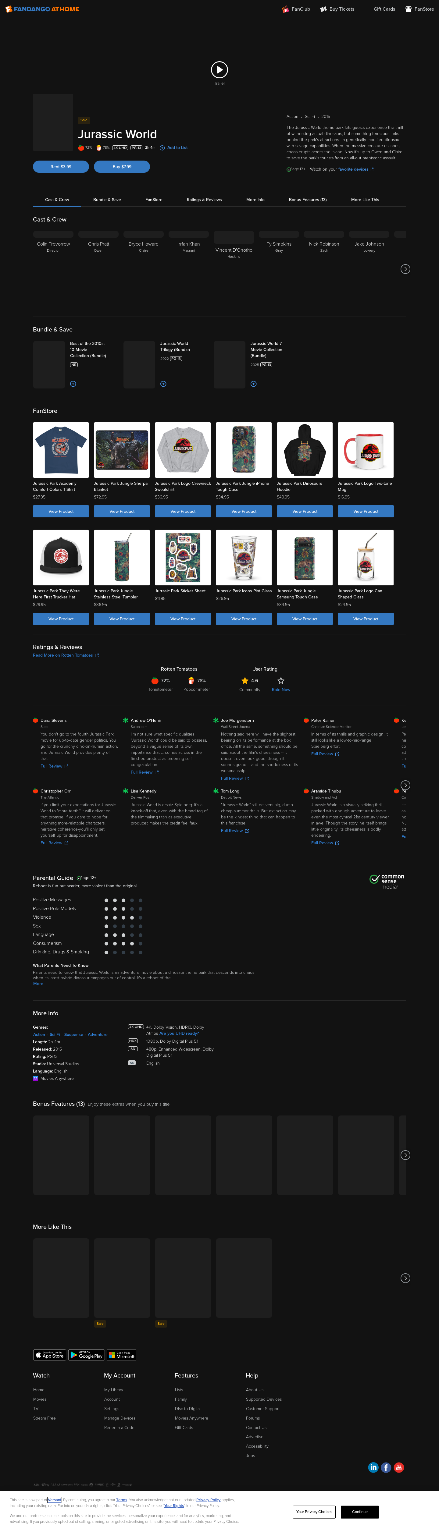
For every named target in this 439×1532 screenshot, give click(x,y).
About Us (254, 1389)
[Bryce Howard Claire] (143, 269)
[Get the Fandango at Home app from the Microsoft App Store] (122, 1354)
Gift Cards (184, 1427)
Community (249, 689)
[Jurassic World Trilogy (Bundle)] (184, 347)
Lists (179, 1389)
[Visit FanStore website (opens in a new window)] (419, 9)
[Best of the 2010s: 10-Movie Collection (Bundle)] (94, 350)
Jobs (250, 1455)
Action (39, 1034)
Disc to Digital (188, 1408)
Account (112, 1399)
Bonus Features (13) (308, 199)
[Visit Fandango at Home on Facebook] (386, 1468)
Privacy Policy (208, 1500)
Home (39, 1389)
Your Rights (174, 1505)
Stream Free (44, 1418)
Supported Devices (264, 1399)
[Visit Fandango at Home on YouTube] (399, 1468)
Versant (54, 1500)
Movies (39, 1399)
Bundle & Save (107, 199)
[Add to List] (73, 384)
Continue (360, 1511)
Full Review (54, 766)
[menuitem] (379, 9)
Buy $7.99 (122, 166)
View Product (60, 511)
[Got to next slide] (405, 269)
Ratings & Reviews (204, 199)
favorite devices (355, 169)
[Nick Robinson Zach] (324, 269)
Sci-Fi (55, 1034)
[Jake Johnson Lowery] (369, 269)
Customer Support (263, 1408)
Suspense (73, 1034)
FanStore (153, 199)
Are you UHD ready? (179, 1033)
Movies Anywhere (191, 1418)
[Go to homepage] (42, 9)
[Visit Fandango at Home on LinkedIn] (373, 1468)
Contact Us (256, 1427)
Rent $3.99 (61, 166)
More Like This (365, 199)
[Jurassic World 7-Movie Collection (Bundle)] (275, 350)
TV (35, 1408)
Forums (253, 1418)
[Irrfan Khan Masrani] (188, 269)
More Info (255, 199)
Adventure (98, 1034)
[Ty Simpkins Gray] (279, 269)
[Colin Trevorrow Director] (53, 269)
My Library (113, 1389)
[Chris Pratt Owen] (98, 269)
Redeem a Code (119, 1427)
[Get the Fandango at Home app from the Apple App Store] (49, 1354)
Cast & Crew (57, 199)
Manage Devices (119, 1418)
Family (181, 1399)
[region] (219, 1511)
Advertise (254, 1436)
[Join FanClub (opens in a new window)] (296, 9)
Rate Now (281, 689)
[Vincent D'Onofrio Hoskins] (233, 269)
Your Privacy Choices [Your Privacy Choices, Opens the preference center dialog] (314, 1511)
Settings (111, 1408)
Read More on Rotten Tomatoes (66, 655)
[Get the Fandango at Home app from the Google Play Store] (86, 1354)
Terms (121, 1500)
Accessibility (257, 1446)
